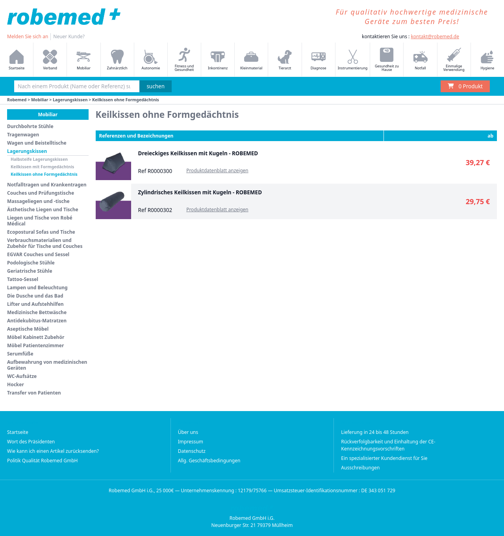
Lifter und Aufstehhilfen (35, 304)
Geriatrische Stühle (29, 271)
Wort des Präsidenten (31, 441)
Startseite (16, 60)
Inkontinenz (218, 60)
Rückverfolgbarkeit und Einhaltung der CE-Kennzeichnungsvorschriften (388, 445)
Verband (50, 60)
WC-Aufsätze (22, 376)
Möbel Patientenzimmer (35, 345)
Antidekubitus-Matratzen (37, 320)
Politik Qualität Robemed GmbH (42, 460)
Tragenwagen (23, 134)
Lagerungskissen (70, 99)
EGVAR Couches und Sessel (38, 254)
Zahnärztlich (117, 60)
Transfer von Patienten (34, 392)
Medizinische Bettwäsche (37, 312)
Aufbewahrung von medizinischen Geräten (47, 365)
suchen (155, 86)
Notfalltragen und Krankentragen (47, 184)
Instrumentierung (353, 60)
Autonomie (150, 60)
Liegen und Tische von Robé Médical (39, 220)
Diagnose (318, 60)
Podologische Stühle (31, 262)
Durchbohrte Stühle (30, 126)
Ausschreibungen (360, 467)
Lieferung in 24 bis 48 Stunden (374, 432)
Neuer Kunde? (69, 36)
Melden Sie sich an (27, 36)
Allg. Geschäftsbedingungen (209, 460)
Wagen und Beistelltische (37, 143)
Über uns (188, 432)
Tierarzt (285, 60)
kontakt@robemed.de (435, 36)
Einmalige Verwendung (454, 60)
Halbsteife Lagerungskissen (39, 159)
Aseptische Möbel (27, 329)
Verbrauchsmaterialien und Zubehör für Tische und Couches (45, 243)
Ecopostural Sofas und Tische (41, 232)
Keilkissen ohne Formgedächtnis (44, 174)
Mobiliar (83, 60)
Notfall (420, 60)
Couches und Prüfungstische (40, 193)
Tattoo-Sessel (22, 279)
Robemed (17, 99)
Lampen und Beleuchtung (37, 287)
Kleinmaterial (251, 60)
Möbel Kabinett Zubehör (35, 337)
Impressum (190, 441)
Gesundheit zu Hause (387, 60)
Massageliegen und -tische (38, 201)
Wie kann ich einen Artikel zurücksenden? (53, 451)
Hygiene (487, 60)
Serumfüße (20, 353)
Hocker (15, 384)
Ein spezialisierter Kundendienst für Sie (384, 458)
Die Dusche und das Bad (35, 295)
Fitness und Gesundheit (184, 60)
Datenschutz (192, 451)
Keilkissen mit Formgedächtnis (42, 166)
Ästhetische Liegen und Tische (42, 209)
